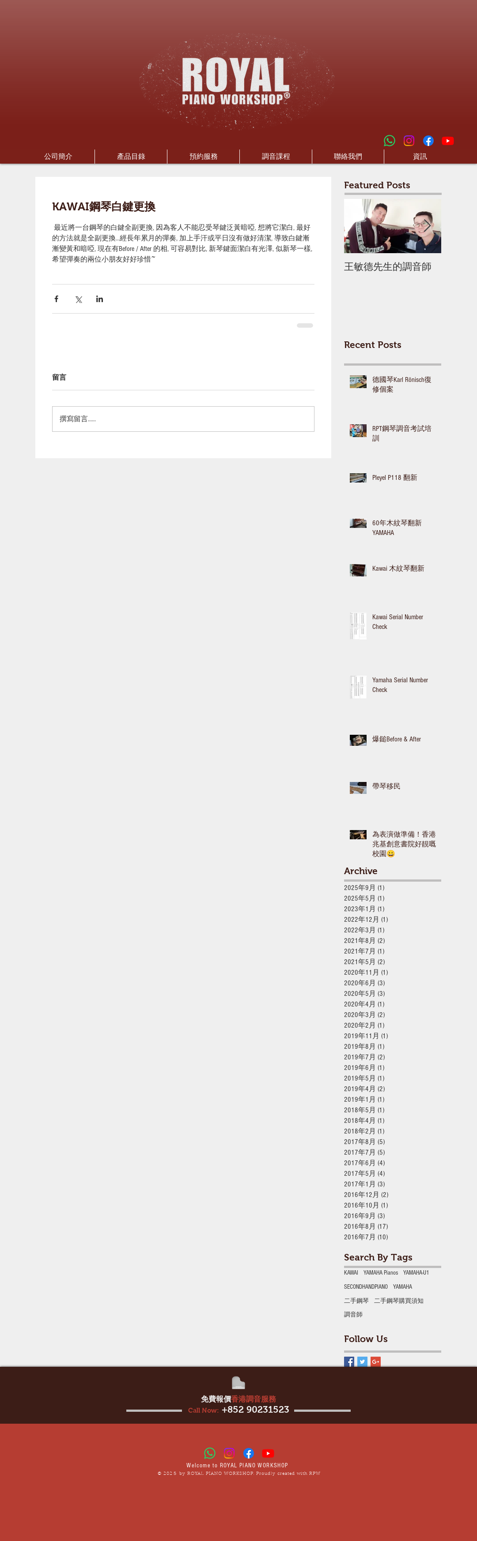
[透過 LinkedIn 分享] (99, 299)
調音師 (353, 1314)
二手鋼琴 (356, 1301)
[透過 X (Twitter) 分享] (78, 299)
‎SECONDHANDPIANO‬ (366, 1286)
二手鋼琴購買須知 (399, 1301)
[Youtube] (448, 141)
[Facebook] (428, 141)
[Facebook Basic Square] (349, 1362)
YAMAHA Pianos (380, 1272)
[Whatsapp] (389, 141)
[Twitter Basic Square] (362, 1362)
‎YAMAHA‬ (402, 1286)
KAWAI (351, 1272)
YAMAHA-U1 (416, 1272)
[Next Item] (427, 226)
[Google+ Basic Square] (376, 1362)
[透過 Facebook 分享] (56, 299)
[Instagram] (409, 141)
